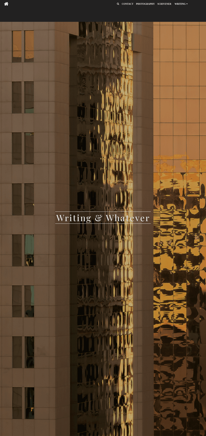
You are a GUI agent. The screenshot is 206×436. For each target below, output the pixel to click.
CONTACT (127, 4)
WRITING (181, 4)
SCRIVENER (164, 4)
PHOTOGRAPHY (145, 4)
